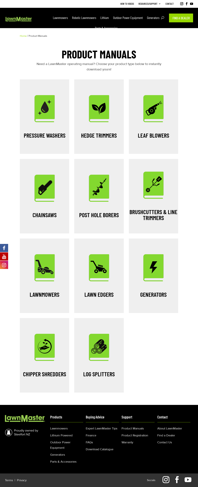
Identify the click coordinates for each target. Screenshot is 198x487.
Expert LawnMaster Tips (101, 428)
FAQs (89, 442)
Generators (57, 455)
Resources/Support (147, 4)
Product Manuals (133, 428)
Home (23, 35)
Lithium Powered (61, 435)
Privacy (22, 480)
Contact (169, 4)
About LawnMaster (169, 428)
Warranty (127, 442)
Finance (91, 435)
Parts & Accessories (63, 461)
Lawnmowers (59, 428)
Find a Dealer (166, 435)
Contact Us (164, 442)
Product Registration (135, 435)
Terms (9, 480)
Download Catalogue (99, 449)
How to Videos (127, 4)
